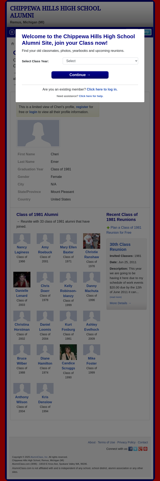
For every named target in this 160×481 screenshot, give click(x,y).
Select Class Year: (35, 61)
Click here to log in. (102, 89)
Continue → (80, 75)
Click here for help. (91, 96)
